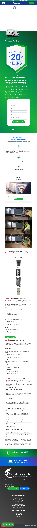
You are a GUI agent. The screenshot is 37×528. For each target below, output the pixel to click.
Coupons (18, 517)
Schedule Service (18, 198)
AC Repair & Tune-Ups (18, 497)
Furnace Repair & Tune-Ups (18, 503)
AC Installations (18, 498)
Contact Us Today (18, 121)
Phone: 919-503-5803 (9, 486)
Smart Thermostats (18, 513)
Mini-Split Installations (18, 508)
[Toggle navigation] (3, 3)
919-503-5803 (24, 488)
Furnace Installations (18, 504)
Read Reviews (21, 8)
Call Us (31, 3)
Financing (18, 516)
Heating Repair (18, 501)
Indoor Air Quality (18, 512)
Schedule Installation (10, 337)
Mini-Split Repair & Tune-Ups (18, 507)
